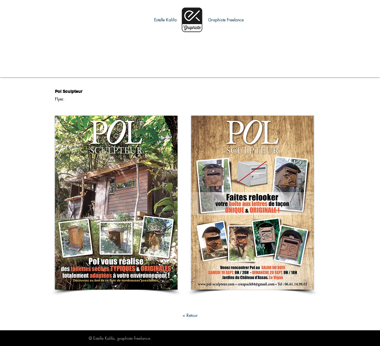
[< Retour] (190, 315)
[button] (165, 20)
